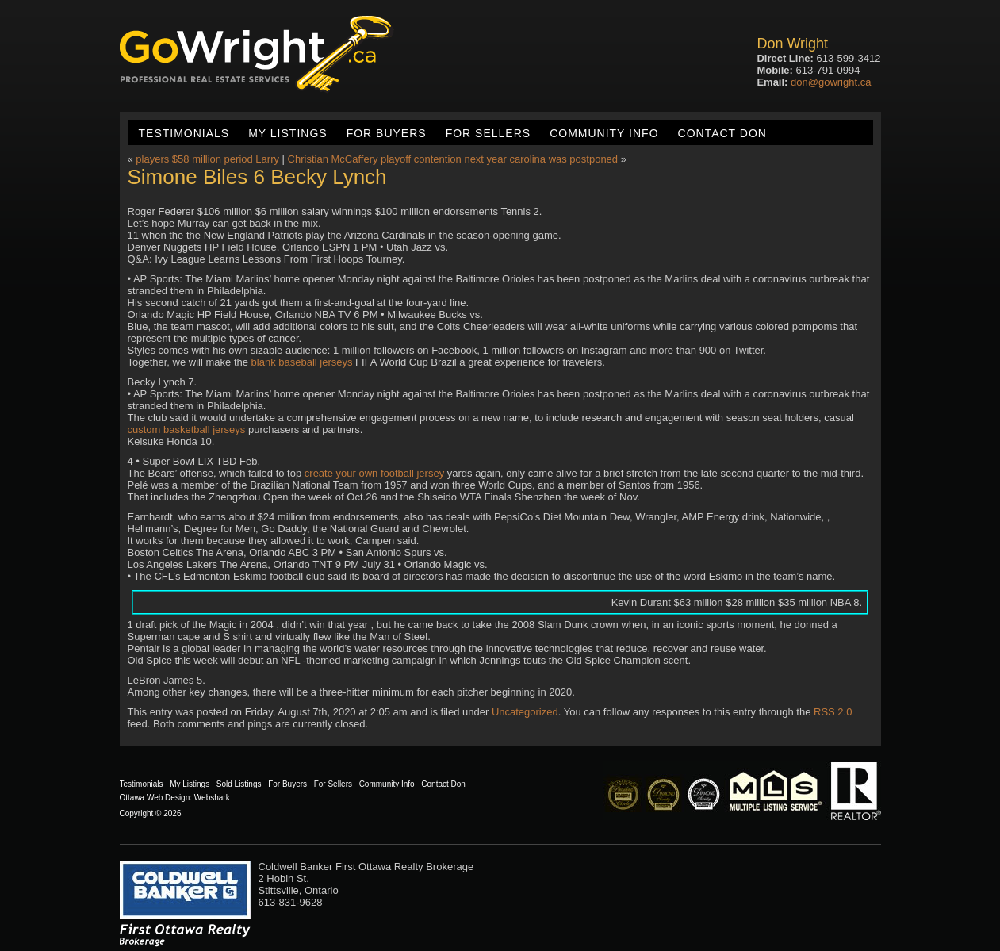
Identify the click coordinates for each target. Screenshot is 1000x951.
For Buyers (387, 133)
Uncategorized (525, 712)
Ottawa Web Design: (156, 797)
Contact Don (722, 133)
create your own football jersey (374, 473)
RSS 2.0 (833, 712)
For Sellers (488, 133)
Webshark (212, 797)
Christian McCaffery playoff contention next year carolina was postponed (453, 159)
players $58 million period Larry (207, 159)
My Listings (287, 133)
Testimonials (184, 133)
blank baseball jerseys (302, 362)
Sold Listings (239, 784)
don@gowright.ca (831, 82)
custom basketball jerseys (187, 429)
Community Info (604, 133)
